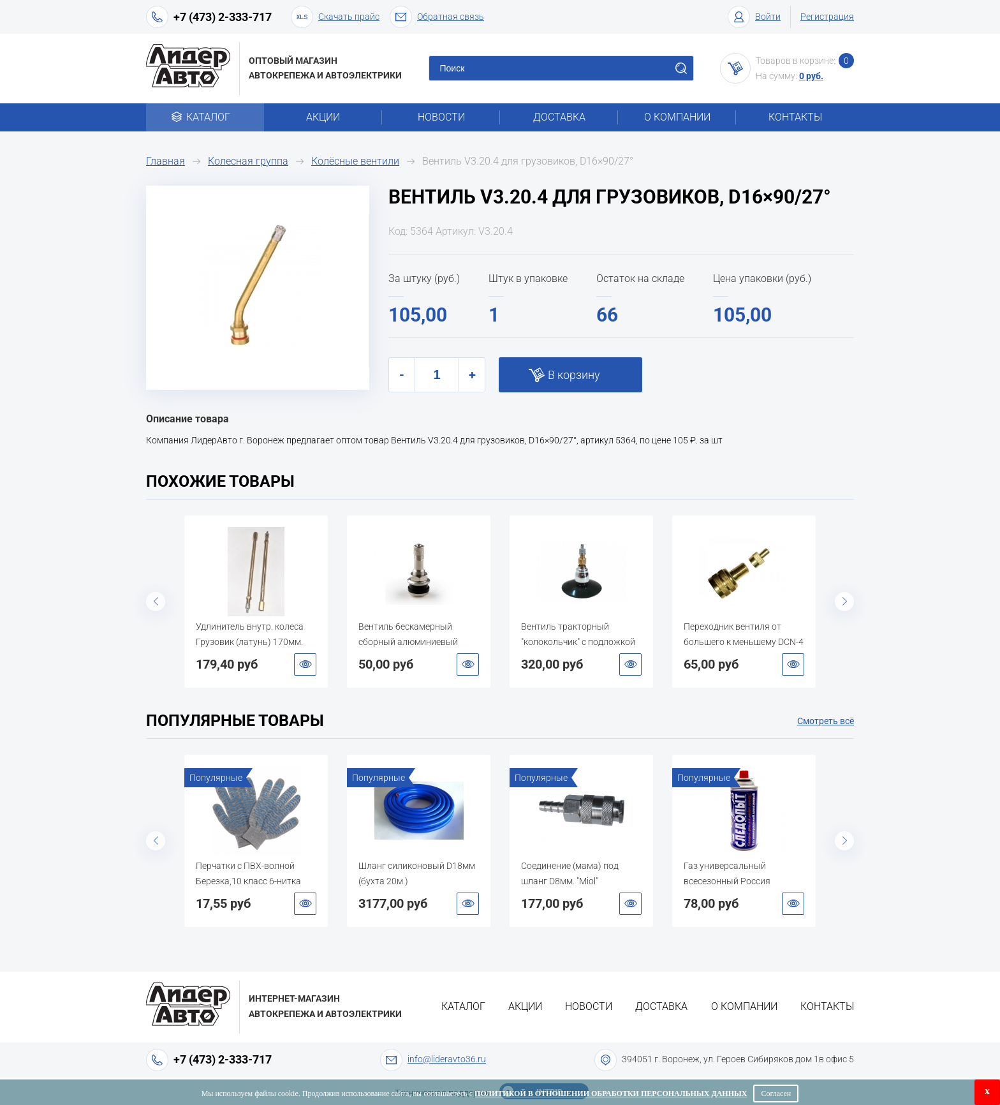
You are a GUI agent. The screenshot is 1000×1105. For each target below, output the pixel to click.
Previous (155, 601)
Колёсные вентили (355, 161)
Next (844, 601)
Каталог (205, 117)
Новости (441, 117)
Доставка (559, 117)
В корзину (574, 375)
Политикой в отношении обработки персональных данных (610, 1093)
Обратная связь (437, 17)
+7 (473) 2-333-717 (222, 17)
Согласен (776, 1093)
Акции (323, 117)
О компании (677, 117)
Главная (165, 161)
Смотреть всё (825, 721)
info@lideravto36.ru (447, 1059)
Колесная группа (248, 161)
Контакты (795, 117)
